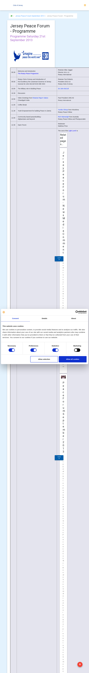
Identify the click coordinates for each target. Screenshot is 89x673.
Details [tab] (44, 318)
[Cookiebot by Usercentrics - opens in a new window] (77, 312)
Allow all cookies (72, 359)
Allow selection (44, 359)
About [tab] (73, 318)
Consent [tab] (15, 318)
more (59, 258)
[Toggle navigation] (85, 5)
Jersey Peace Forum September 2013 (29, 16)
